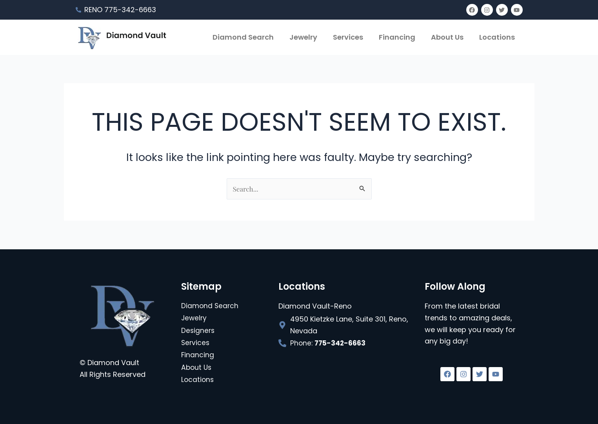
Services (348, 37)
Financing (397, 37)
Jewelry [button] (303, 37)
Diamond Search (243, 37)
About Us (447, 37)
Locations (497, 37)
